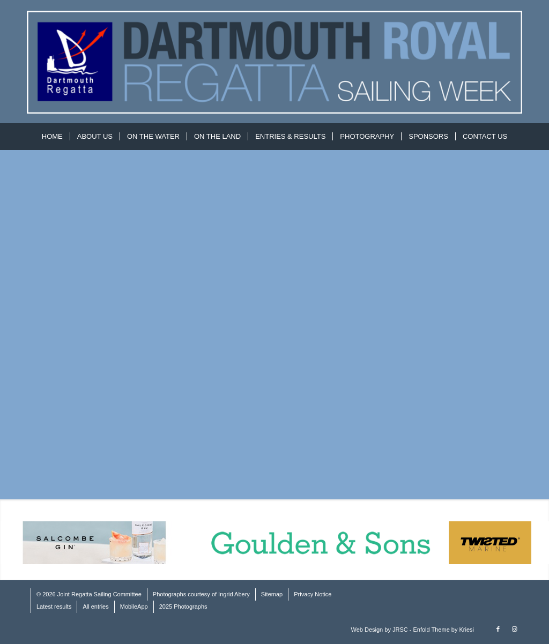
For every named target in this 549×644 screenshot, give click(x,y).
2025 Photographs (183, 606)
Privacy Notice (312, 594)
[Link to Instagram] (514, 629)
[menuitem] (52, 136)
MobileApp (134, 606)
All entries (95, 606)
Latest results (53, 606)
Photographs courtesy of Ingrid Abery (201, 594)
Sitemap (272, 594)
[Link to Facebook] (498, 629)
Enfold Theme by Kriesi (443, 629)
